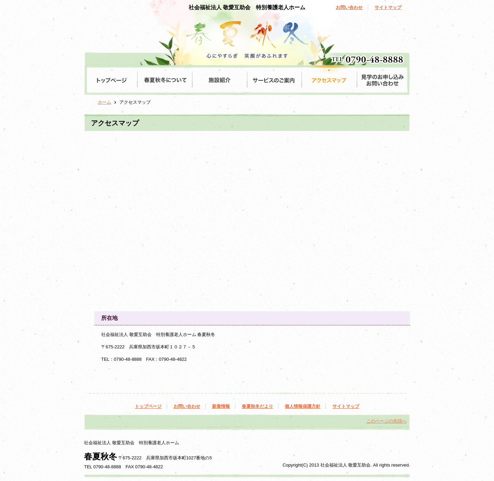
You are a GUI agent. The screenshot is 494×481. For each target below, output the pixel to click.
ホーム (104, 102)
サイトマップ (388, 7)
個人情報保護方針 (302, 406)
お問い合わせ (349, 7)
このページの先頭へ (386, 421)
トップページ (148, 406)
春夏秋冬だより (257, 406)
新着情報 (221, 406)
